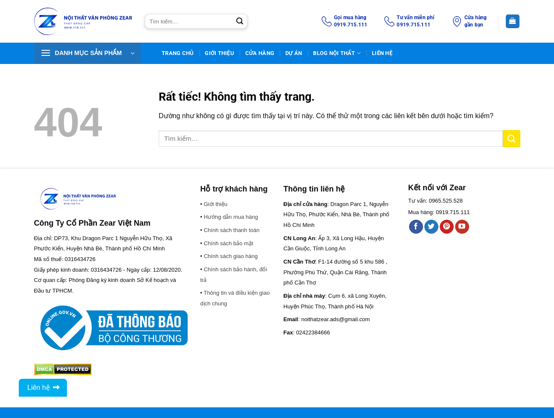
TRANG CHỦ (178, 53)
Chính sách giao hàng (231, 256)
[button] (87, 53)
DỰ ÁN (293, 53)
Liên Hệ (382, 53)
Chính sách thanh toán (232, 230)
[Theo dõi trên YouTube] (462, 227)
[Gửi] (239, 21)
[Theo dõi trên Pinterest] (447, 227)
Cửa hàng (259, 53)
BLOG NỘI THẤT (337, 53)
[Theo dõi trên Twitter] (431, 227)
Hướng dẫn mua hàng (231, 217)
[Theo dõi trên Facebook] (416, 227)
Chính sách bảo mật (228, 243)
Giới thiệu (219, 53)
